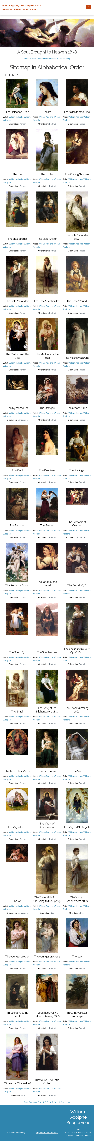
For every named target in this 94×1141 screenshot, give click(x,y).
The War (17, 901)
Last (68, 1102)
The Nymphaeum (17, 407)
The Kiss (17, 174)
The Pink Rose (47, 470)
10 (55, 1102)
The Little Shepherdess (47, 301)
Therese (77, 956)
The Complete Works (31, 6)
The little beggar (17, 238)
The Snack (17, 711)
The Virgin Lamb (17, 827)
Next (63, 1102)
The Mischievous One (76, 357)
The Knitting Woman (77, 174)
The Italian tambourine (77, 111)
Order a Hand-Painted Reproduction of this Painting (47, 59)
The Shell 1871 (17, 652)
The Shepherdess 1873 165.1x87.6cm (77, 650)
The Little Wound (77, 301)
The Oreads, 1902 (77, 407)
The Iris (47, 111)
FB (78, 1129)
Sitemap (17, 9)
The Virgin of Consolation (47, 825)
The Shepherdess (47, 652)
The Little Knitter (47, 238)
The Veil (76, 771)
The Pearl (17, 470)
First (26, 1102)
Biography (14, 6)
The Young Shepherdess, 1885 (77, 899)
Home (4, 6)
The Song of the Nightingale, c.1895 (47, 709)
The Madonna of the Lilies (17, 356)
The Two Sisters (47, 771)
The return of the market (47, 583)
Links (25, 9)
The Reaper (47, 525)
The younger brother (17, 956)
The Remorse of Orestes (76, 523)
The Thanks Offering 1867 (76, 709)
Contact (34, 9)
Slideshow (7, 9)
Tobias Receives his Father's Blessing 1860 (46, 1014)
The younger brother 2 (47, 956)
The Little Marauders (17, 301)
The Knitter (47, 174)
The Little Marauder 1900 (76, 237)
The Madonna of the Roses (47, 356)
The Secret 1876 (76, 585)
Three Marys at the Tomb (17, 1014)
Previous (33, 1102)
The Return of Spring (17, 585)
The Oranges (47, 407)
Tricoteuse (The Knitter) (17, 1083)
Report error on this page (47, 1133)
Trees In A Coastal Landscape (77, 1014)
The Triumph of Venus (17, 771)
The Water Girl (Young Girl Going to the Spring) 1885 (47, 899)
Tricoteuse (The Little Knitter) (47, 1081)
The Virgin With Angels (77, 827)
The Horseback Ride (17, 111)
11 (59, 1102)
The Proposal (17, 525)
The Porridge (76, 470)
